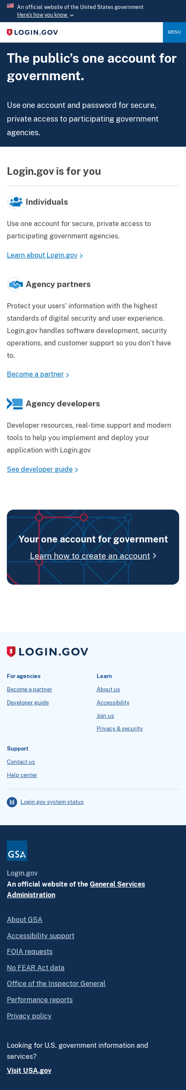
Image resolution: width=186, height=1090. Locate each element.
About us (108, 690)
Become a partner (35, 374)
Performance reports (40, 1000)
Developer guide (28, 703)
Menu (174, 32)
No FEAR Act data (36, 968)
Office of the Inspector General (56, 984)
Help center (22, 775)
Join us (105, 716)
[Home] (85, 32)
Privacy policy (29, 1016)
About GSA (24, 920)
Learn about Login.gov (42, 255)
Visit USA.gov (29, 1071)
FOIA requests (30, 952)
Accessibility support (40, 936)
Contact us (21, 762)
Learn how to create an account (90, 555)
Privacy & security (120, 729)
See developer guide (40, 469)
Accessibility (113, 703)
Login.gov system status (52, 802)
